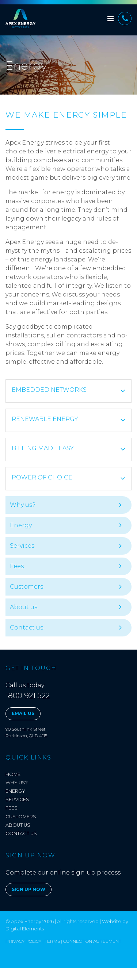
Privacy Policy (23, 941)
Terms (52, 941)
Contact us (26, 627)
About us (23, 607)
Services (22, 545)
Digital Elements (24, 928)
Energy (21, 525)
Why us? (22, 504)
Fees (17, 566)
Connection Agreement (92, 941)
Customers (26, 586)
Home (12, 774)
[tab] (68, 391)
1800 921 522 (27, 695)
